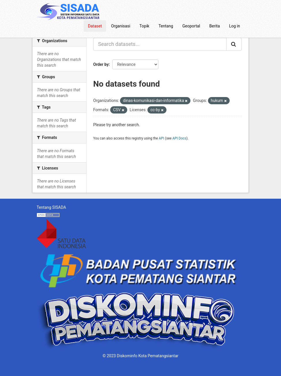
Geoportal (191, 26)
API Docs (179, 138)
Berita (214, 26)
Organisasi (120, 26)
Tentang (165, 26)
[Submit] (234, 44)
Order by (101, 64)
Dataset (95, 26)
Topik (144, 26)
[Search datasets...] (159, 44)
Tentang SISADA (51, 207)
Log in (234, 26)
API (161, 138)
